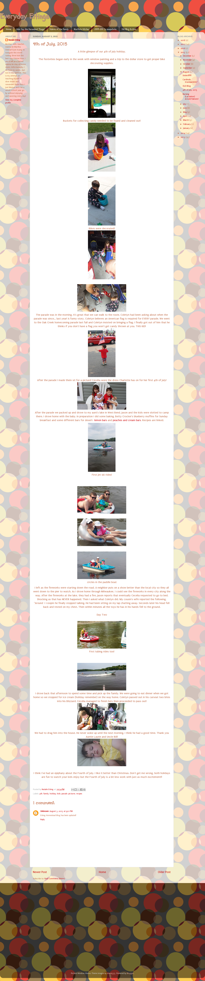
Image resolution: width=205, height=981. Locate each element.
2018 (183, 40)
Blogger (130, 973)
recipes (79, 793)
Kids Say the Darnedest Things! (31, 29)
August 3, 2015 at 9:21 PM (61, 811)
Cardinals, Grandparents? (190, 80)
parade (64, 793)
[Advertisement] (28, 904)
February (187, 124)
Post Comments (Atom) (55, 878)
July (185, 104)
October (187, 64)
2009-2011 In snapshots (105, 29)
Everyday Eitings (24, 16)
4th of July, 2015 (190, 90)
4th (40, 793)
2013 (183, 137)
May (185, 112)
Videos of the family (59, 29)
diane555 (111, 973)
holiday (53, 793)
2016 (183, 48)
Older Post (164, 872)
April (185, 116)
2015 (183, 52)
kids (58, 793)
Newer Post (40, 872)
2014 (183, 133)
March (186, 120)
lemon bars (100, 420)
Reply (42, 819)
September (188, 68)
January (186, 128)
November (187, 60)
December (187, 56)
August (186, 72)
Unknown (44, 811)
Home (8, 29)
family (46, 793)
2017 (183, 44)
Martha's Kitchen (81, 29)
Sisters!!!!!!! (187, 75)
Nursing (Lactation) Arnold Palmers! (190, 96)
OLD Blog (187, 86)
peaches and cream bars (127, 420)
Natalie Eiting (14, 40)
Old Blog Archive (129, 29)
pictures (71, 793)
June (185, 108)
